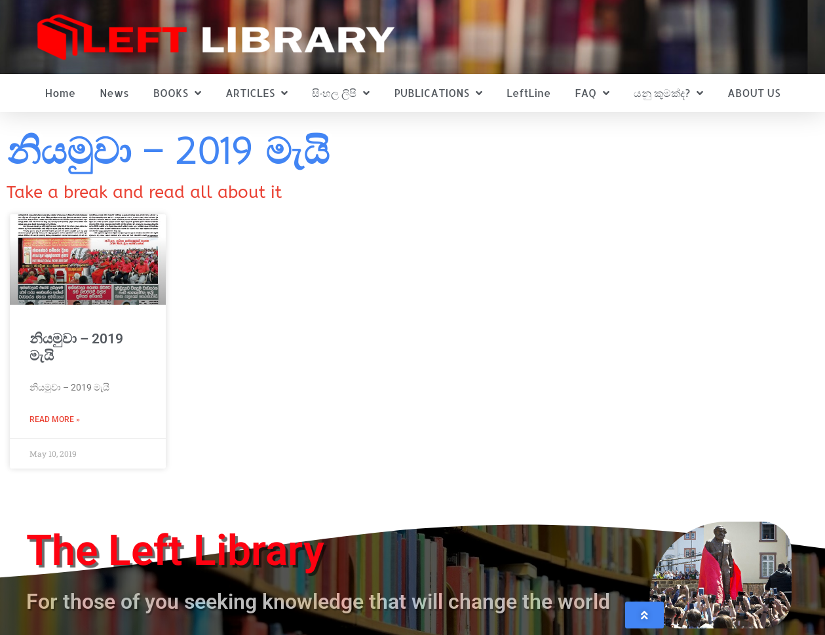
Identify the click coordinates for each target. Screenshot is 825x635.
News (114, 93)
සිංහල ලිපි (341, 93)
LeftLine (528, 93)
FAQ (592, 93)
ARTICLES (256, 93)
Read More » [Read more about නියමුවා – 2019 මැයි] (54, 419)
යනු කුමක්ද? (668, 93)
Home (60, 93)
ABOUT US (753, 93)
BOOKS (177, 93)
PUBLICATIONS (438, 93)
